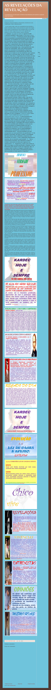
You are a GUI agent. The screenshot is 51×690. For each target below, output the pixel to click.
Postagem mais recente (8, 683)
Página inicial (20, 683)
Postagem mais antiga (31, 683)
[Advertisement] (19, 676)
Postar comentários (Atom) (11, 685)
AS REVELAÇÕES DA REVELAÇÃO (23, 7)
